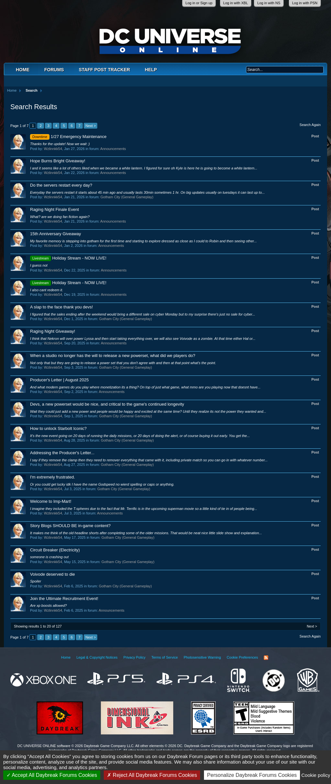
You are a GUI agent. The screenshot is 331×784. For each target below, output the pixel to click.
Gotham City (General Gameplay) (127, 197)
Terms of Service (164, 657)
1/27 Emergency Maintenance (68, 136)
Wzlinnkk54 (53, 149)
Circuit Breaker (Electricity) (55, 550)
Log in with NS (268, 3)
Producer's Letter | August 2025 (59, 379)
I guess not (39, 265)
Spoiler (35, 581)
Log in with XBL (235, 3)
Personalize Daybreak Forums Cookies (252, 775)
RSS (266, 657)
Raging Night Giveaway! (52, 331)
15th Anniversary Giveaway (55, 233)
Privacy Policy (134, 657)
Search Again (310, 125)
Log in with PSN (304, 3)
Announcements (113, 149)
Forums (54, 69)
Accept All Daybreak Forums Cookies (51, 775)
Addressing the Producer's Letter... (62, 452)
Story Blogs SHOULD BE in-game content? (70, 525)
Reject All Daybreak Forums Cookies (152, 775)
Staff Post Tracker (104, 69)
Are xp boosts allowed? (48, 605)
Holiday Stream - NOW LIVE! (68, 258)
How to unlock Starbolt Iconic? (58, 428)
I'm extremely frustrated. (52, 477)
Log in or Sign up (199, 3)
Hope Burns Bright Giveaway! (57, 160)
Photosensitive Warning (202, 657)
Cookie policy (315, 775)
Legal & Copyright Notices (96, 657)
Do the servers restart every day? (61, 185)
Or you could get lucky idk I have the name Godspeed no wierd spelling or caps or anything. (102, 484)
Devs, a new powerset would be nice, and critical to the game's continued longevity (107, 404)
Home (22, 69)
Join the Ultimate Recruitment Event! (64, 598)
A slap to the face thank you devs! (61, 307)
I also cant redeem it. (46, 290)
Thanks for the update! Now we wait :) (60, 144)
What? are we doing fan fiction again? (60, 217)
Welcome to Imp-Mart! (50, 501)
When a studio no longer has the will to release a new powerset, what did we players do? (112, 355)
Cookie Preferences (242, 657)
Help (151, 69)
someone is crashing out (49, 557)
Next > (90, 126)
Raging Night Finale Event (54, 209)
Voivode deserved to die (52, 574)
